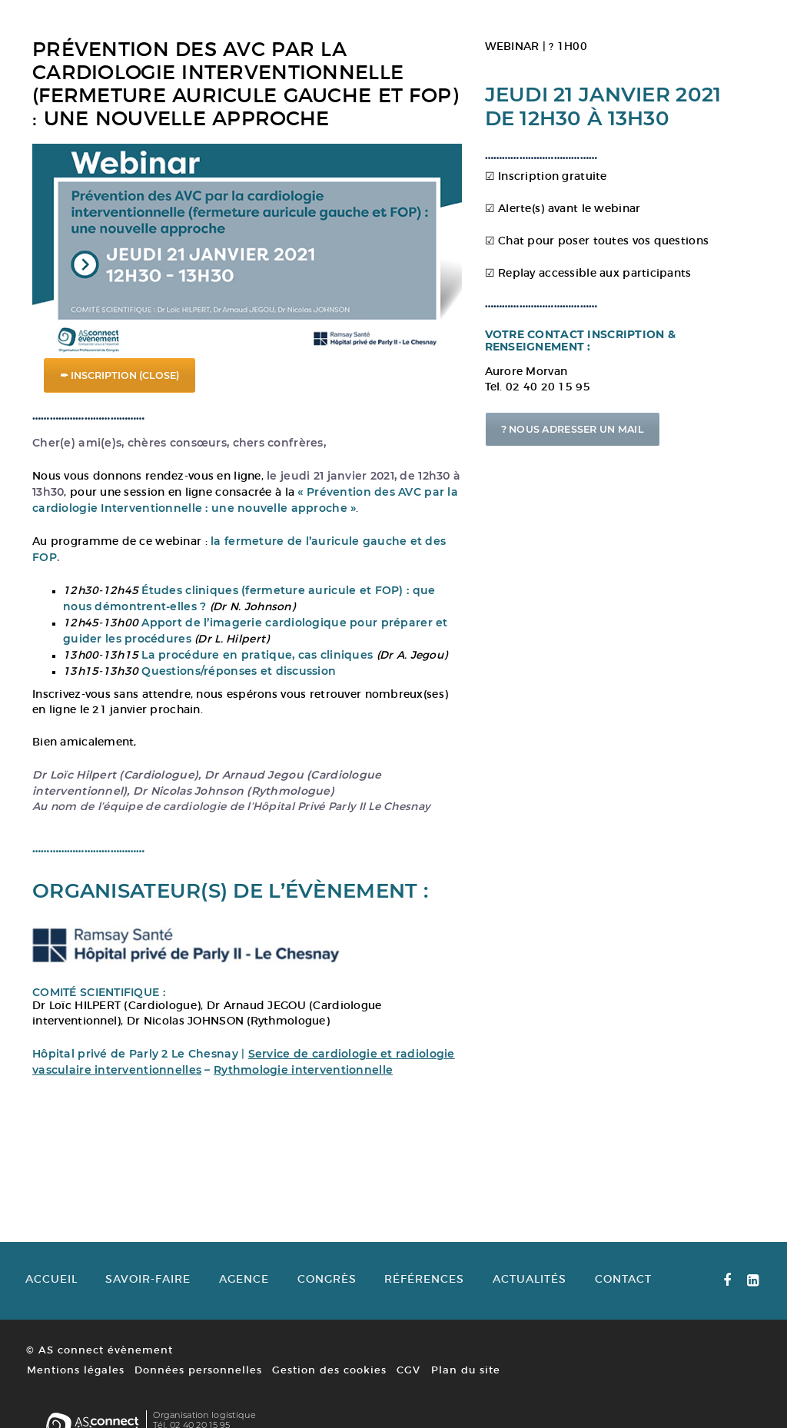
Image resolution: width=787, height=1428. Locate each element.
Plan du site (463, 1390)
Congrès (330, 1299)
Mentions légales (74, 1390)
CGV (407, 1390)
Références (429, 1299)
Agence (246, 1299)
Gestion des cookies (328, 1390)
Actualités (535, 1299)
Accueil (51, 1299)
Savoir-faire (148, 1299)
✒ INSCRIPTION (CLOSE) (119, 366)
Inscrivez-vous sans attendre (111, 699)
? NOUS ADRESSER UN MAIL (617, 450)
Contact (630, 1299)
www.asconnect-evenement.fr (694, 1383)
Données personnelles (197, 1390)
